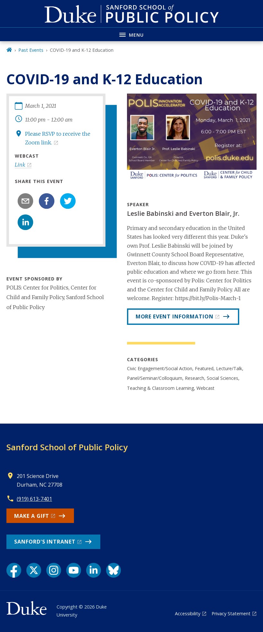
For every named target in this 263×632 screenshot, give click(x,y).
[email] (25, 201)
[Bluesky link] (113, 570)
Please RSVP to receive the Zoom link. (57, 138)
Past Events (30, 50)
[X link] (33, 570)
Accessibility (187, 613)
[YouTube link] (73, 570)
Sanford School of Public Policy (67, 447)
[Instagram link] (53, 570)
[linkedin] (25, 222)
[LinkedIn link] (93, 570)
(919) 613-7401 (34, 498)
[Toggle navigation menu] (131, 34)
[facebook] (47, 201)
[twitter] (68, 201)
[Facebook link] (13, 570)
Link (20, 164)
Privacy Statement (231, 613)
